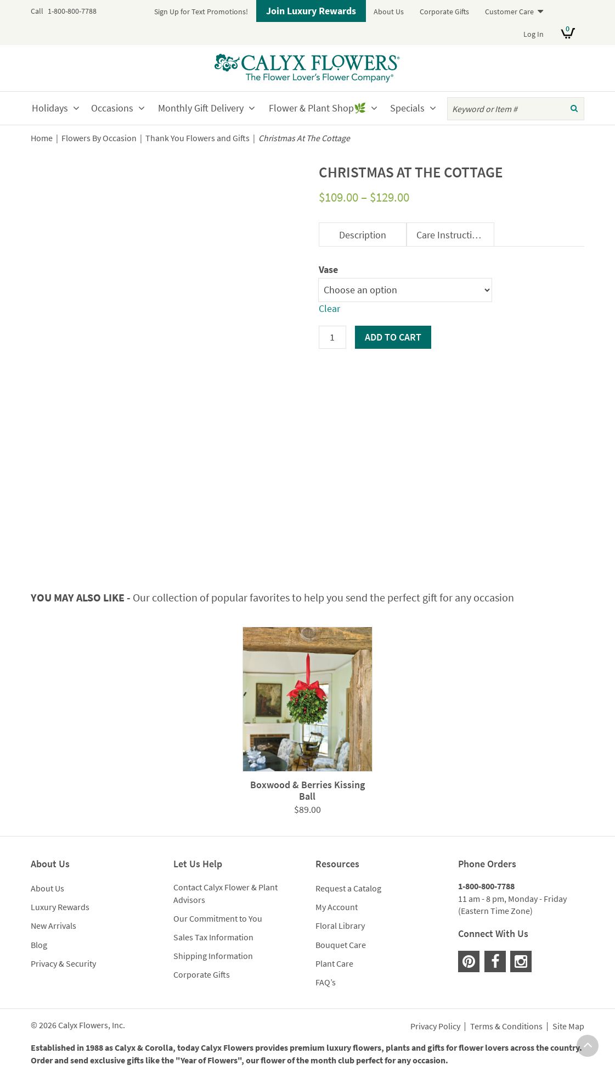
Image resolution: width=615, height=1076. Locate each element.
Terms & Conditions (506, 1026)
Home (42, 138)
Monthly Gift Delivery (201, 108)
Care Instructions (451, 234)
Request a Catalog (348, 888)
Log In (533, 34)
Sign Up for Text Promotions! (201, 11)
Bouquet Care (340, 944)
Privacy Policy (435, 1026)
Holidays (50, 108)
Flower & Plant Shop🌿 (317, 108)
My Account (336, 906)
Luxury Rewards (60, 906)
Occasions (112, 108)
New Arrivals (53, 925)
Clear (329, 308)
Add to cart (393, 337)
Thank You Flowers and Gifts (197, 138)
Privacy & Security (63, 963)
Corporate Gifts (444, 11)
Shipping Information (213, 955)
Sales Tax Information (213, 937)
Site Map (568, 1026)
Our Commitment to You (217, 918)
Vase (328, 269)
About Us (389, 11)
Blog (39, 944)
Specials (407, 108)
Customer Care (509, 11)
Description (362, 234)
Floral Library (340, 925)
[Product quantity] (332, 337)
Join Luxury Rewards (311, 10)
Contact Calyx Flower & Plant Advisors (225, 893)
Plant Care (334, 963)
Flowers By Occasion (99, 138)
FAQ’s (325, 982)
